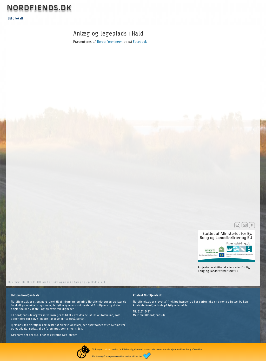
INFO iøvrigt (58, 18)
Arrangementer (223, 18)
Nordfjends (29, 282)
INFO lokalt (15, 18)
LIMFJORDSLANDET (161, 18)
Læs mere (17, 335)
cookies (107, 349)
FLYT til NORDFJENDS (103, 18)
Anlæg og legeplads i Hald (89, 282)
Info (241, 18)
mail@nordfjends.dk (152, 315)
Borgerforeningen (109, 42)
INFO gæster (36, 18)
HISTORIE (185, 18)
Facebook (140, 42)
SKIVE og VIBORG (133, 18)
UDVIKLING (78, 18)
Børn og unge (61, 282)
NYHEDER (202, 18)
